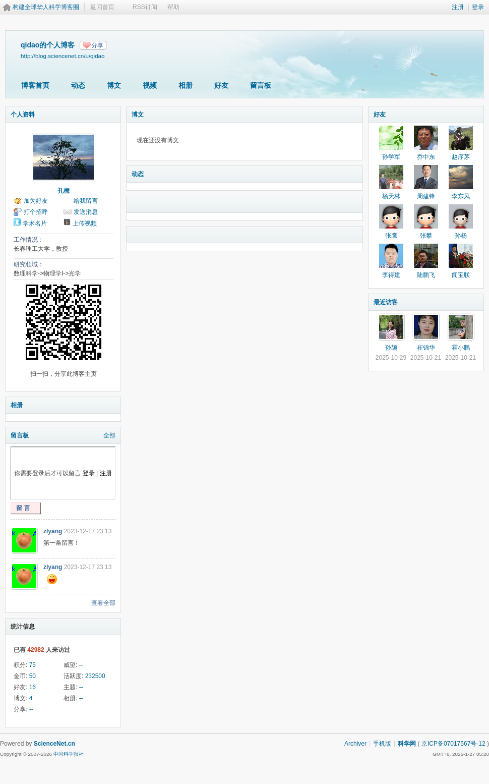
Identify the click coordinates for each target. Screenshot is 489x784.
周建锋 (426, 196)
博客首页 (35, 85)
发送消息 (86, 211)
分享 (97, 45)
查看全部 (103, 602)
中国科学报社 (68, 754)
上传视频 (85, 223)
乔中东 (426, 156)
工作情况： (29, 239)
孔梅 (63, 190)
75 (32, 664)
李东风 (461, 196)
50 (32, 676)
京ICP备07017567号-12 (453, 743)
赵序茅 (461, 156)
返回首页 (102, 7)
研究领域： (29, 264)
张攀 (426, 235)
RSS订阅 (145, 7)
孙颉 (391, 347)
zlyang (52, 531)
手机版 (382, 743)
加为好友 (36, 200)
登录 (478, 7)
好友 (221, 85)
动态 (78, 85)
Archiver (355, 743)
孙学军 (391, 156)
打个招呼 (36, 211)
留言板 (260, 85)
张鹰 (391, 235)
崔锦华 (426, 347)
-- (81, 664)
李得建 (391, 274)
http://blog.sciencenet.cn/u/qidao (63, 55)
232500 (95, 676)
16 (32, 687)
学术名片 (35, 223)
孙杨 (461, 235)
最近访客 (386, 302)
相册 (185, 85)
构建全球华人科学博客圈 (46, 7)
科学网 (407, 743)
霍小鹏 (461, 347)
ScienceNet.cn (54, 743)
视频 (150, 85)
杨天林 (391, 196)
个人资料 (23, 114)
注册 (458, 7)
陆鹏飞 (426, 274)
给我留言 (86, 200)
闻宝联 (461, 274)
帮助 (173, 7)
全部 (109, 435)
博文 (114, 85)
